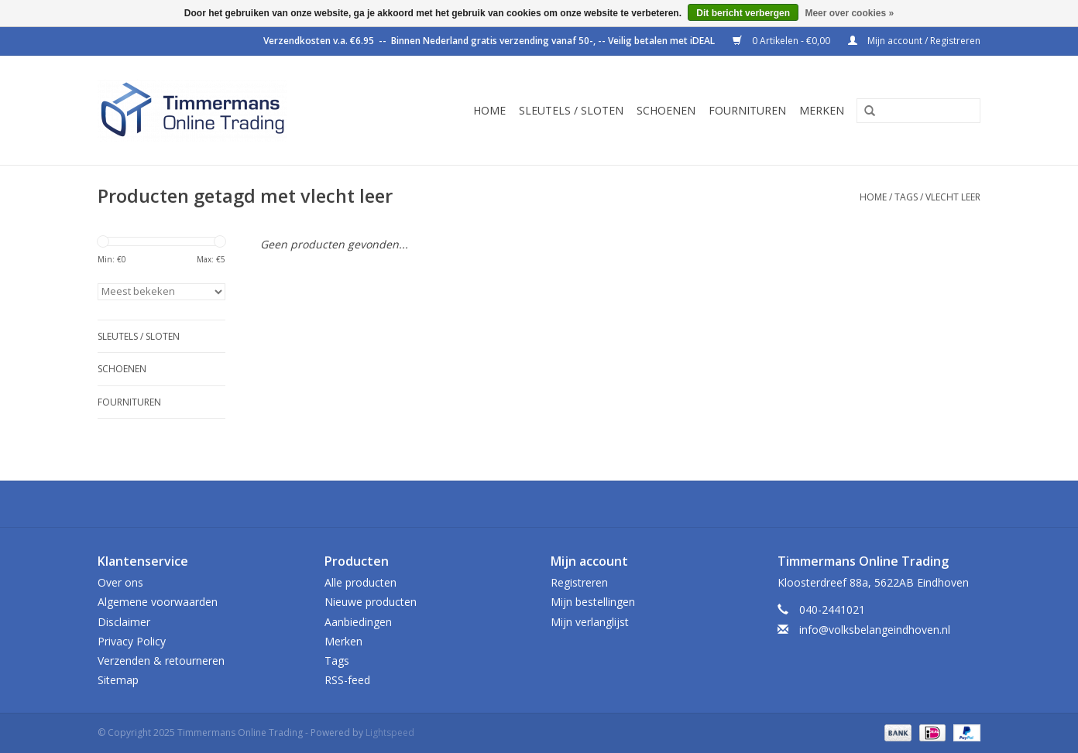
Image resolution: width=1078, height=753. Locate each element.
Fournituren (747, 110)
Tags (906, 197)
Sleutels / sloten (571, 110)
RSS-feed (347, 680)
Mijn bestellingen (593, 601)
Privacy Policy (132, 641)
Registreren (579, 582)
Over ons (120, 582)
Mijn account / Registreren (914, 40)
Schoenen (666, 110)
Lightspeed (390, 732)
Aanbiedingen (358, 621)
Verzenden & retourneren (161, 660)
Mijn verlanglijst (590, 621)
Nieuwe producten (370, 601)
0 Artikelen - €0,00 (783, 40)
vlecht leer (952, 197)
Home (489, 110)
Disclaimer (124, 621)
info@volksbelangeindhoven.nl (874, 629)
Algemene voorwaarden (158, 601)
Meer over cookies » (849, 13)
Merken (821, 110)
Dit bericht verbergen (743, 13)
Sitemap (118, 680)
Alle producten (360, 582)
